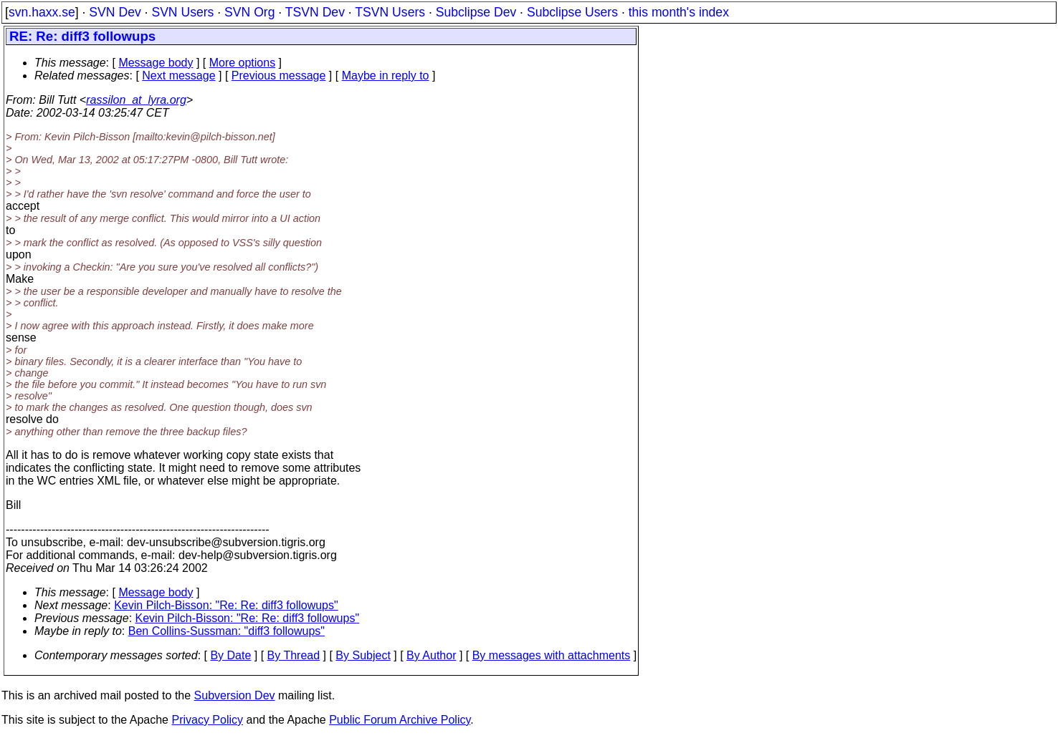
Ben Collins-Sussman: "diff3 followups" (226, 631)
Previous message (279, 75)
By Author (431, 655)
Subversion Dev (234, 695)
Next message (178, 75)
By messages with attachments (551, 655)
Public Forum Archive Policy (399, 720)
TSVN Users (390, 12)
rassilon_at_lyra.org (136, 100)
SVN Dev (114, 12)
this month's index (679, 12)
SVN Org (249, 12)
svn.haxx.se (42, 12)
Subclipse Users (572, 12)
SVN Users (182, 12)
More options (242, 63)
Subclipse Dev (476, 12)
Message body (155, 63)
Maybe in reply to (385, 75)
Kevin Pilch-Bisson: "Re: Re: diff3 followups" (226, 605)
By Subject (362, 655)
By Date (230, 655)
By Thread (293, 655)
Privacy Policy (207, 720)
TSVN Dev (315, 12)
